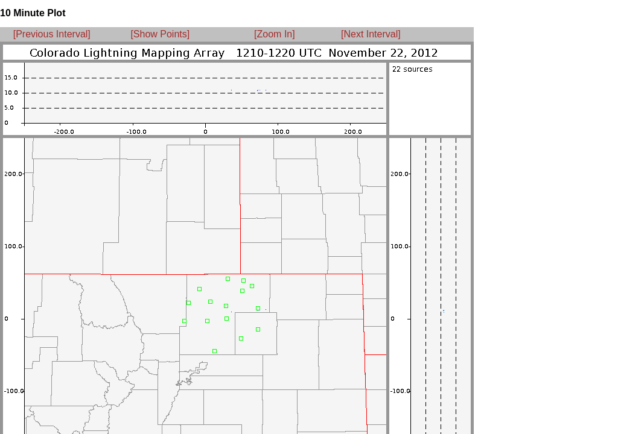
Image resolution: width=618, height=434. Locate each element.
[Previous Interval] (52, 34)
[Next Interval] (371, 34)
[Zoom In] (274, 34)
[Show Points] (160, 34)
